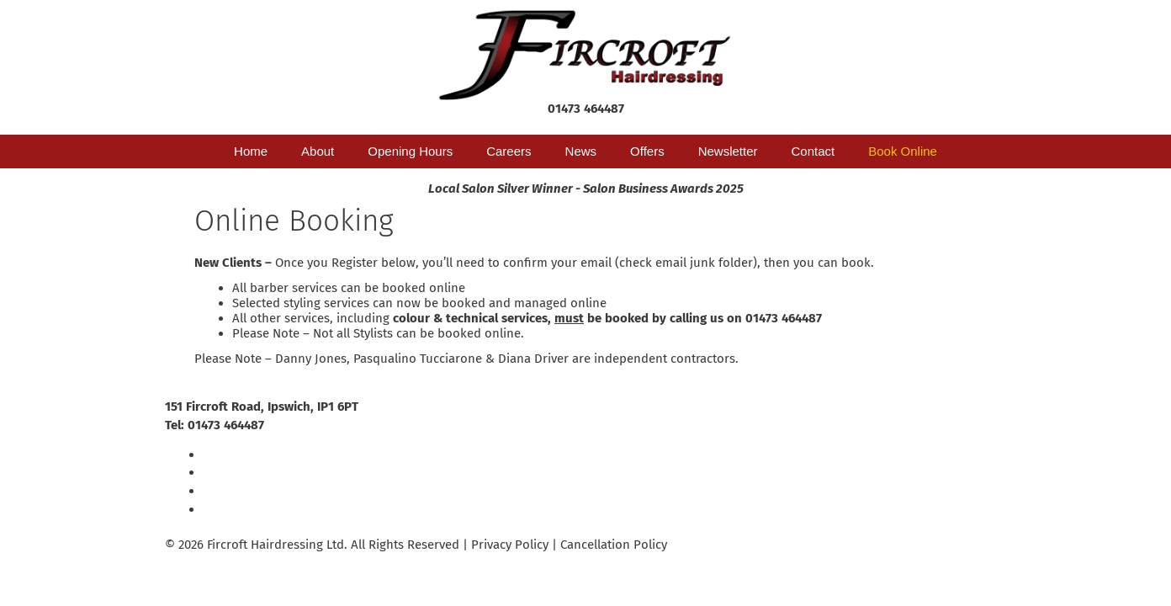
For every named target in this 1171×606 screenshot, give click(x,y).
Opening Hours (410, 151)
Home (251, 151)
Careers (508, 151)
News (581, 151)
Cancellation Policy (613, 544)
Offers (647, 151)
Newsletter (728, 151)
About (317, 151)
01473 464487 (586, 108)
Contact (813, 151)
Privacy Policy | (515, 544)
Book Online (902, 151)
